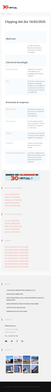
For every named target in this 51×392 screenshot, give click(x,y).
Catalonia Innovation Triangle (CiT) (21, 290)
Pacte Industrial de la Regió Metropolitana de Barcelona (25, 299)
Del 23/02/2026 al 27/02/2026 (16, 258)
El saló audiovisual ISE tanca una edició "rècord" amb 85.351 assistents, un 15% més (36, 124)
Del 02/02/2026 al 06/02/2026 (16, 267)
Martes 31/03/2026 (12, 197)
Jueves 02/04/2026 (12, 203)
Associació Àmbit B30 (15, 294)
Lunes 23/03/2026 (12, 220)
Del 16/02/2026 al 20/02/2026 (16, 261)
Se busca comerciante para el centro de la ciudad (35, 145)
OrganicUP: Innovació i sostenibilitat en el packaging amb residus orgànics (35, 72)
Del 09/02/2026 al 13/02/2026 (16, 264)
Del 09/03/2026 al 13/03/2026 (16, 252)
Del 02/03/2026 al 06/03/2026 (16, 255)
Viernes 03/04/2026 (12, 205)
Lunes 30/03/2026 (12, 194)
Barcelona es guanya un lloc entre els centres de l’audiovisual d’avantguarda (36, 112)
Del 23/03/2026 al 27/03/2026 (16, 247)
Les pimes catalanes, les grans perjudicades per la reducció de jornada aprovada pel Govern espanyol (36, 157)
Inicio (3, 14)
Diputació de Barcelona (16, 308)
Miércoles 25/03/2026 (13, 226)
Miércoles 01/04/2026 (13, 200)
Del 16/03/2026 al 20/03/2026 (16, 250)
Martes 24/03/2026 (12, 223)
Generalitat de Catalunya (17, 311)
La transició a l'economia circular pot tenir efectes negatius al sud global (36, 135)
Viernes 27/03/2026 (12, 232)
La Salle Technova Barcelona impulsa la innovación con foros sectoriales (35, 49)
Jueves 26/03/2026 (12, 229)
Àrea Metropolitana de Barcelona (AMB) (23, 304)
